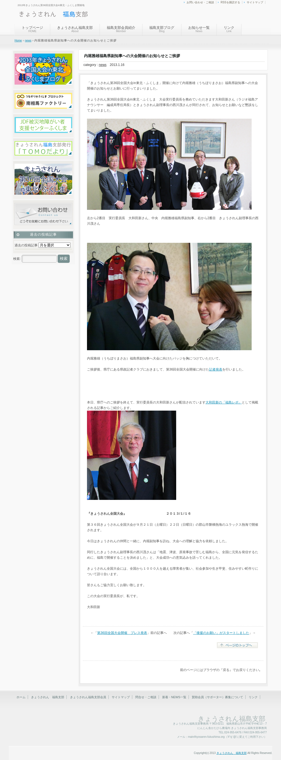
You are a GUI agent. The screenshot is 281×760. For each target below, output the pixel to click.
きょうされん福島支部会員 (88, 697)
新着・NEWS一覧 (174, 697)
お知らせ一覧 (199, 29)
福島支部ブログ (161, 29)
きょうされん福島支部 (75, 29)
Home (18, 40)
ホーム (21, 697)
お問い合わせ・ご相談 (200, 2)
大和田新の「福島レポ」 (224, 402)
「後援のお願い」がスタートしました (221, 633)
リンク (229, 29)
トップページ (32, 29)
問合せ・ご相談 (145, 697)
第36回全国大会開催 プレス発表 (122, 633)
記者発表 (215, 369)
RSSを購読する (230, 2)
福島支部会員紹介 (121, 29)
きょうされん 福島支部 (47, 697)
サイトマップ (255, 2)
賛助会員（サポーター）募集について (217, 697)
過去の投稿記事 (26, 245)
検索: (17, 259)
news (28, 40)
